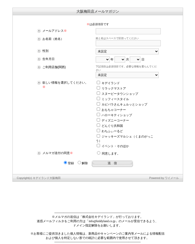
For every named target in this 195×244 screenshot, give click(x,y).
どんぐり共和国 (110, 126)
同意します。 (108, 153)
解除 (83, 163)
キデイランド (108, 83)
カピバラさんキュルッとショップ (122, 104)
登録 (69, 163)
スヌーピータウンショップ (117, 94)
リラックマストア (111, 88)
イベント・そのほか (113, 146)
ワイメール (172, 177)
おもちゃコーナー (111, 110)
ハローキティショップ (114, 115)
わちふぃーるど (110, 131)
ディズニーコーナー (113, 120)
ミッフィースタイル (113, 99)
